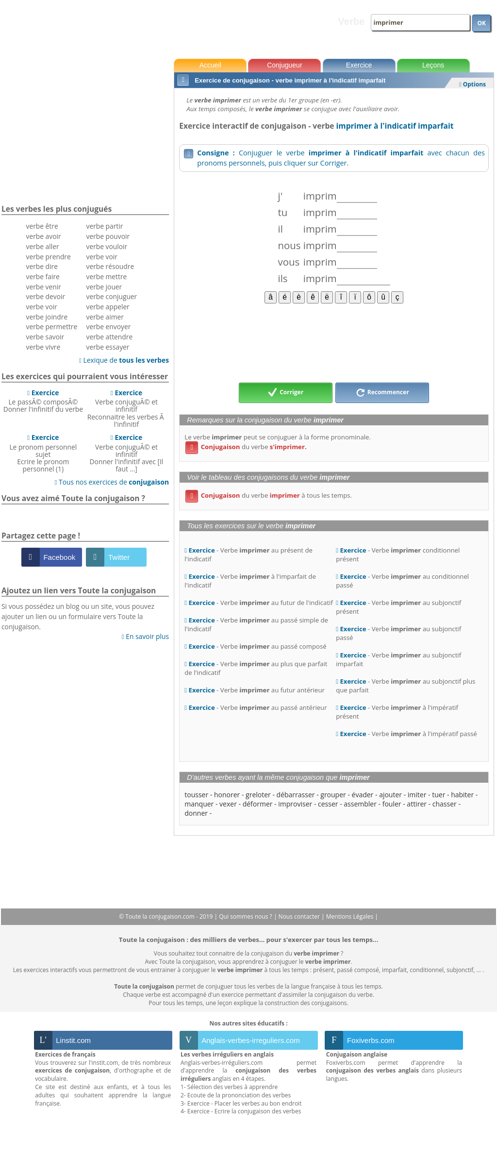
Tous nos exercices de (111, 482)
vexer (228, 803)
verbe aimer (105, 316)
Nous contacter (300, 916)
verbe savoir (45, 336)
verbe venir (43, 286)
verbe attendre (109, 336)
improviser (295, 803)
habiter (462, 794)
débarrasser (296, 794)
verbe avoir (43, 236)
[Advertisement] (334, 342)
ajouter (390, 794)
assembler (360, 803)
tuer (438, 794)
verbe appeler (108, 306)
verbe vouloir (107, 246)
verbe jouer (104, 286)
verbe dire (42, 266)
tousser (196, 794)
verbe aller (42, 246)
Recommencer (382, 393)
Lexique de (124, 360)
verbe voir (41, 306)
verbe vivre (43, 347)
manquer (199, 803)
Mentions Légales (350, 916)
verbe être (42, 226)
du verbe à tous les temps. (268, 495)
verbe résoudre (110, 266)
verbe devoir (46, 296)
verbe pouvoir (108, 236)
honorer (227, 794)
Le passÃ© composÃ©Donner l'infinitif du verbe (43, 401)
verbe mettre (106, 276)
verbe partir (104, 226)
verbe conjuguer (111, 296)
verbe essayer (108, 347)
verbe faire (43, 276)
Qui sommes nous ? (246, 916)
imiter (417, 794)
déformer (258, 803)
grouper (333, 794)
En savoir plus (145, 636)
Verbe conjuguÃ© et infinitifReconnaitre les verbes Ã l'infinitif (126, 408)
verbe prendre (48, 256)
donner (196, 813)
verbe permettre (52, 326)
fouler (391, 803)
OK (481, 23)
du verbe (245, 446)
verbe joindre (47, 316)
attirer (417, 803)
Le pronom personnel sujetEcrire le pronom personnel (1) (43, 453)
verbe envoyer (108, 326)
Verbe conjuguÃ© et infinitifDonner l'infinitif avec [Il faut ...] (127, 453)
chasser (444, 803)
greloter (258, 794)
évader (363, 794)
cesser (328, 803)
